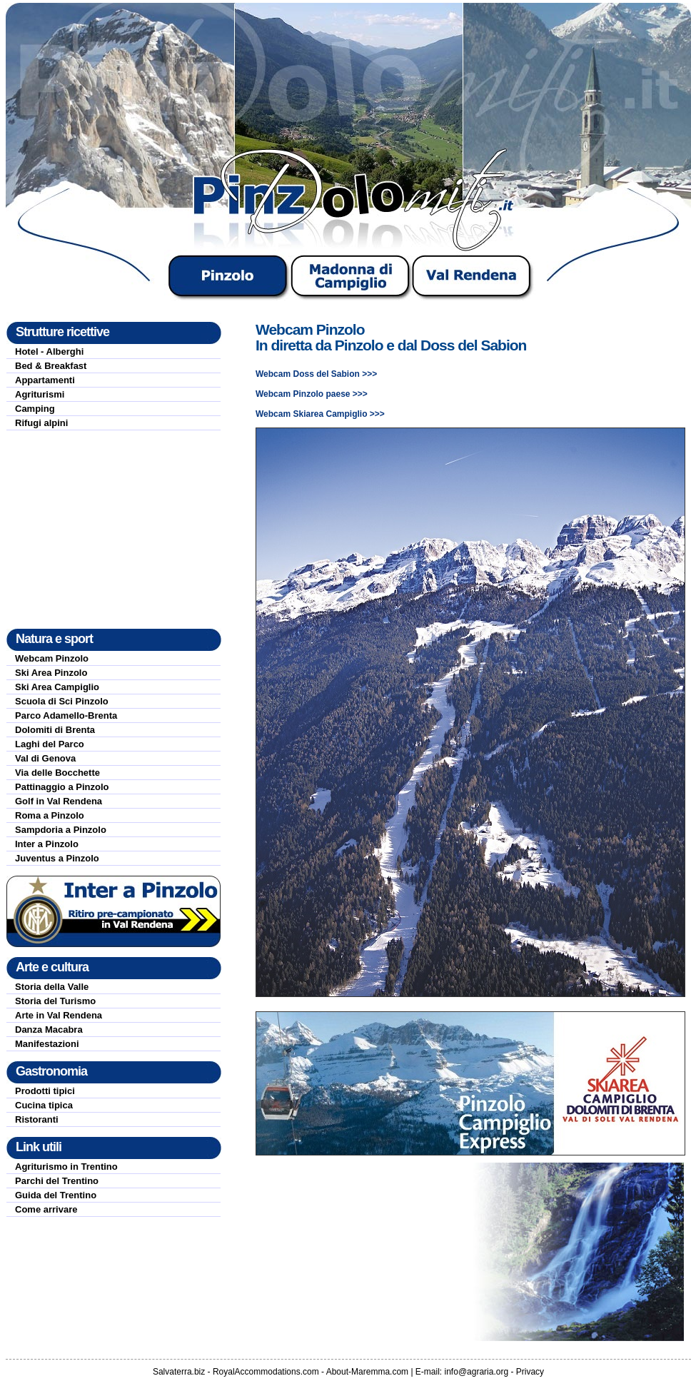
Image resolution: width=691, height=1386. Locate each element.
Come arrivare (46, 1209)
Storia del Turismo (55, 1001)
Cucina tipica (44, 1105)
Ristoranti (37, 1119)
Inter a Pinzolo (47, 844)
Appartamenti (45, 380)
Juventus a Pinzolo (57, 858)
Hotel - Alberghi (49, 351)
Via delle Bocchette (57, 772)
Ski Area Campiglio (57, 687)
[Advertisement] (113, 529)
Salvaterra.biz (179, 1372)
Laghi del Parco (49, 744)
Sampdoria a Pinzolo (60, 829)
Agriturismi (39, 394)
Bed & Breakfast (50, 365)
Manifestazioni (47, 1043)
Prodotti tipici (45, 1091)
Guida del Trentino (55, 1195)
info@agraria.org (477, 1372)
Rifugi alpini (41, 423)
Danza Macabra (49, 1029)
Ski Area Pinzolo (51, 672)
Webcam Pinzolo (52, 658)
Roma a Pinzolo (49, 815)
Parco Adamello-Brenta (66, 715)
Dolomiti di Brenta (55, 729)
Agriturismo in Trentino (66, 1166)
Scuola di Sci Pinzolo (62, 701)
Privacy (530, 1372)
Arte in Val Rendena (58, 1015)
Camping (35, 408)
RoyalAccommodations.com (266, 1372)
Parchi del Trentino (57, 1180)
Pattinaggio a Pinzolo (62, 786)
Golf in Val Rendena (58, 801)
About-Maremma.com (367, 1372)
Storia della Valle (52, 986)
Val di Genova (45, 758)
